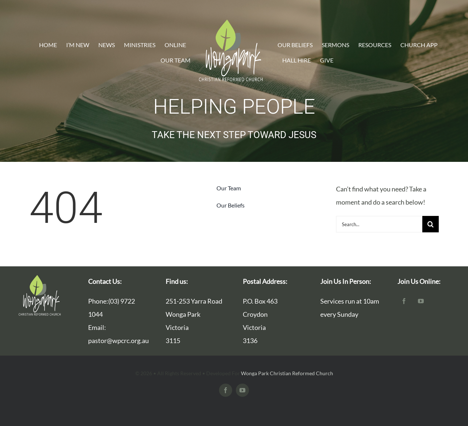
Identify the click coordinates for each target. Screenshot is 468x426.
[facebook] (404, 301)
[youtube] (420, 301)
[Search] (430, 224)
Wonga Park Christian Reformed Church (287, 373)
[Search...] (379, 224)
